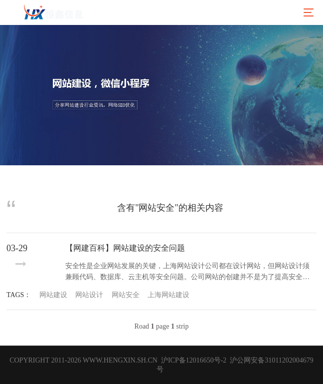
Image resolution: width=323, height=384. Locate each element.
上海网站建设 (168, 295)
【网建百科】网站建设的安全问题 (125, 248)
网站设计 (89, 295)
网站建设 (53, 295)
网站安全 (126, 295)
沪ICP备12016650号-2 (192, 360)
